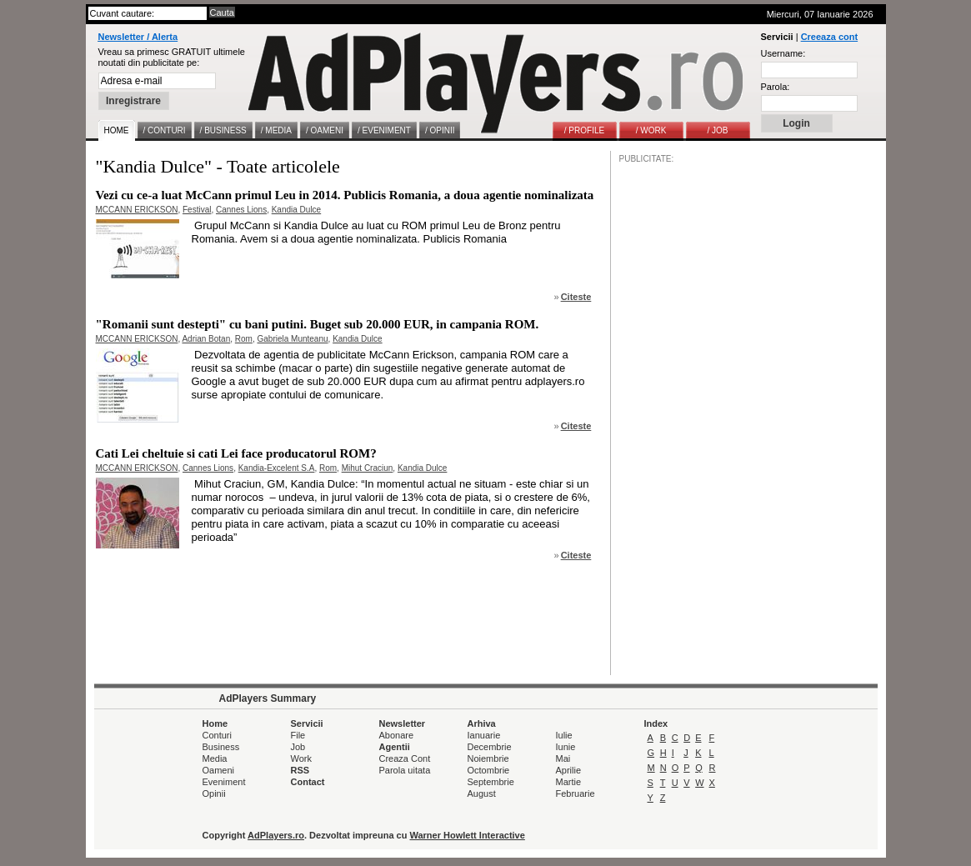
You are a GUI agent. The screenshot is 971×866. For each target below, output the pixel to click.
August (482, 793)
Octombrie (489, 770)
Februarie (575, 793)
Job (298, 747)
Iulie (564, 735)
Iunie (566, 747)
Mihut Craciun (367, 468)
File (298, 735)
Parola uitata (405, 770)
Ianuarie (484, 735)
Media (215, 758)
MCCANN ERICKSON (137, 209)
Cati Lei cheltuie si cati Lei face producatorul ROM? (236, 453)
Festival (197, 209)
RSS (300, 770)
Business (221, 747)
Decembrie (490, 747)
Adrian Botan (206, 338)
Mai (563, 758)
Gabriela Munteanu (293, 338)
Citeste (576, 297)
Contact (308, 782)
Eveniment (224, 782)
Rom (244, 338)
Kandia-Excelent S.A (276, 468)
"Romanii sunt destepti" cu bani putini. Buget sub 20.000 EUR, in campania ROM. (317, 324)
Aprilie (569, 770)
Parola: (775, 87)
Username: (783, 53)
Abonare (396, 735)
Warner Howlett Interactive (467, 835)
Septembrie (491, 782)
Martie (569, 782)
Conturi (217, 735)
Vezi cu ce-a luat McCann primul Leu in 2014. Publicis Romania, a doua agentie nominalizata (345, 195)
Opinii (214, 793)
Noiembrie (488, 758)
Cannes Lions (241, 209)
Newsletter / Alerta (138, 37)
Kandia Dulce (296, 209)
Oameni (219, 770)
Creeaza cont (829, 37)
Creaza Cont (405, 758)
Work (301, 758)
